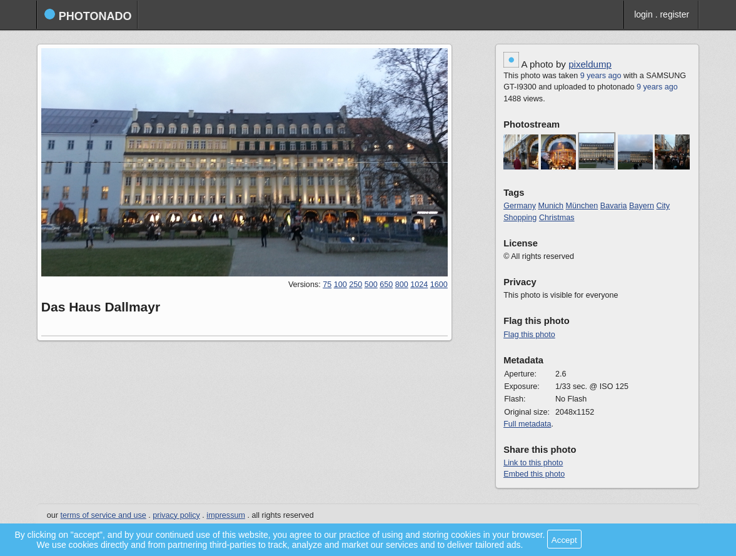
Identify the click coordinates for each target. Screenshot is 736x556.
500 (371, 284)
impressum (225, 515)
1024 (419, 284)
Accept (564, 540)
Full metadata (527, 424)
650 (386, 284)
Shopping (520, 217)
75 (327, 284)
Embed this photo (534, 474)
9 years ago (601, 75)
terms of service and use (103, 515)
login (643, 14)
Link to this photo (533, 462)
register (674, 14)
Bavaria (613, 205)
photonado (88, 15)
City (663, 205)
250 (355, 284)
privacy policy (176, 515)
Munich (550, 205)
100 (340, 284)
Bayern (641, 205)
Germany (519, 205)
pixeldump (590, 64)
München (582, 205)
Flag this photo (529, 334)
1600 (439, 284)
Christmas (557, 217)
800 (401, 284)
